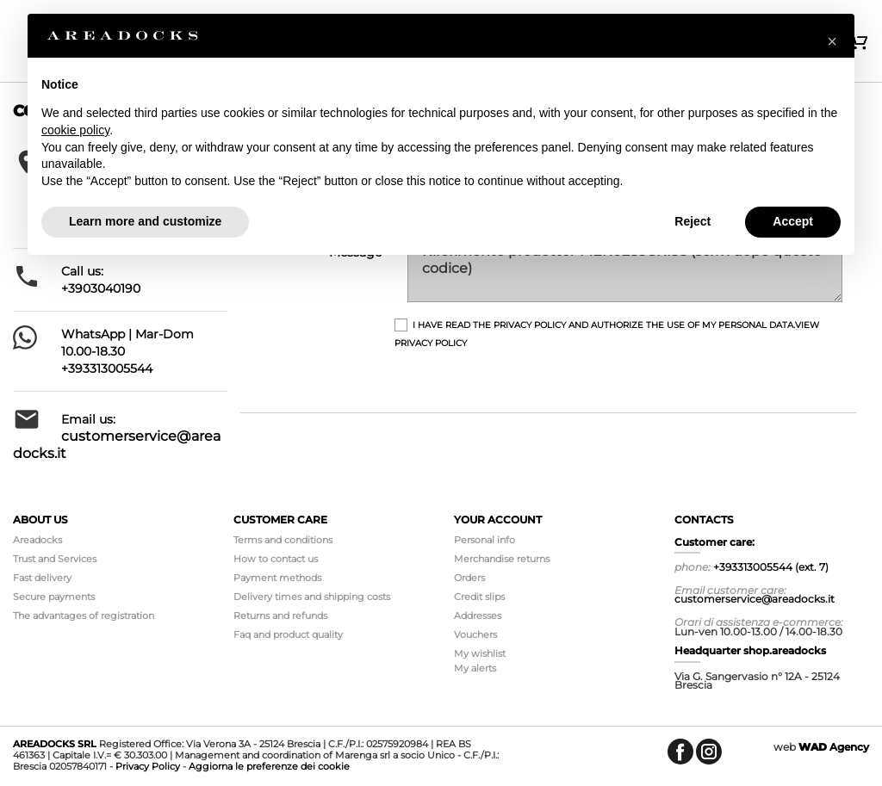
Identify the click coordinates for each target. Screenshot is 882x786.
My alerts (475, 668)
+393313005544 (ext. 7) (771, 566)
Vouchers (475, 634)
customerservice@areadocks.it (754, 598)
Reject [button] (692, 221)
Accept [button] (793, 221)
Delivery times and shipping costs (311, 597)
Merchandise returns (502, 559)
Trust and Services (54, 559)
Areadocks (37, 540)
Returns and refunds (280, 616)
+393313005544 (106, 368)
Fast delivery (42, 578)
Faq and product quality (288, 634)
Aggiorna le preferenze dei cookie (269, 766)
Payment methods (277, 578)
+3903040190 (100, 288)
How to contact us (275, 559)
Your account (498, 519)
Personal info (484, 540)
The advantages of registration (83, 616)
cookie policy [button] (75, 130)
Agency (833, 746)
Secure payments (54, 597)
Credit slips (479, 597)
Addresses (477, 616)
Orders (469, 578)
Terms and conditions (282, 540)
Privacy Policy (147, 766)
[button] (832, 41)
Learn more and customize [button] (145, 221)
